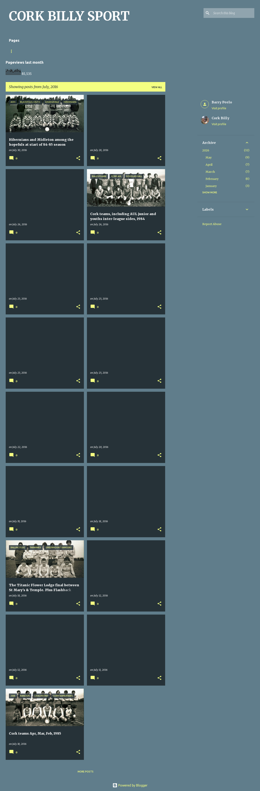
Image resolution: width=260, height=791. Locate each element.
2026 (205, 150)
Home (61, 51)
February (212, 179)
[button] (78, 158)
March (210, 172)
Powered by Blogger (130, 785)
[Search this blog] (233, 13)
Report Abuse (211, 224)
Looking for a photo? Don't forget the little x (108, 51)
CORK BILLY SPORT (69, 16)
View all (157, 87)
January (211, 186)
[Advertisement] (181, 156)
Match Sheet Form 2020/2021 (28, 51)
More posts (85, 771)
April (209, 164)
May (209, 157)
